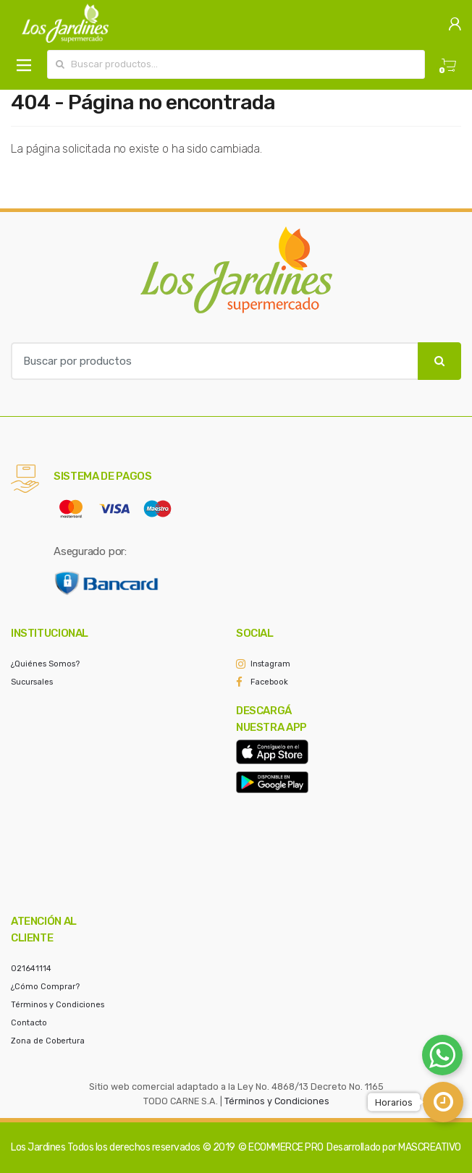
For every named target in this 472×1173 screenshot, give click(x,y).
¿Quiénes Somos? (45, 664)
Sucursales (32, 682)
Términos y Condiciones (57, 1004)
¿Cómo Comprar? (45, 986)
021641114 (31, 968)
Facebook (269, 682)
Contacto (29, 1023)
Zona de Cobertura (48, 1041)
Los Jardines (38, 1147)
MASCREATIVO (429, 1147)
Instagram (270, 664)
